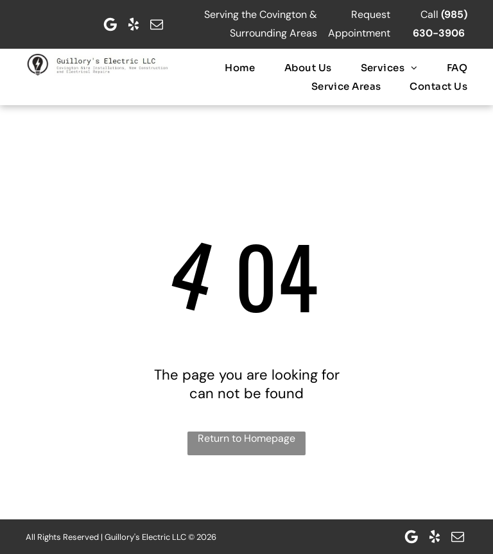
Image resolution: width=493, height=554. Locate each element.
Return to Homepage (246, 438)
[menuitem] (225, 67)
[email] (156, 24)
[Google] (110, 24)
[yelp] (133, 24)
